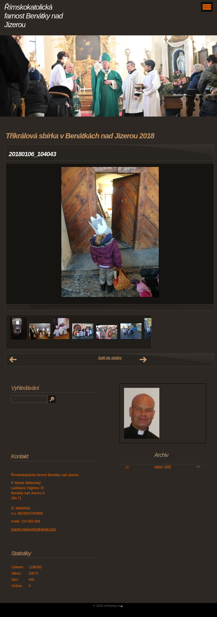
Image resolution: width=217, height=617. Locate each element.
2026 (168, 466)
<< (127, 466)
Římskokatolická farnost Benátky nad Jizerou (33, 16)
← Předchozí (13, 359)
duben (158, 466)
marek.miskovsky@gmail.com (33, 529)
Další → (143, 359)
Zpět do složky (109, 358)
